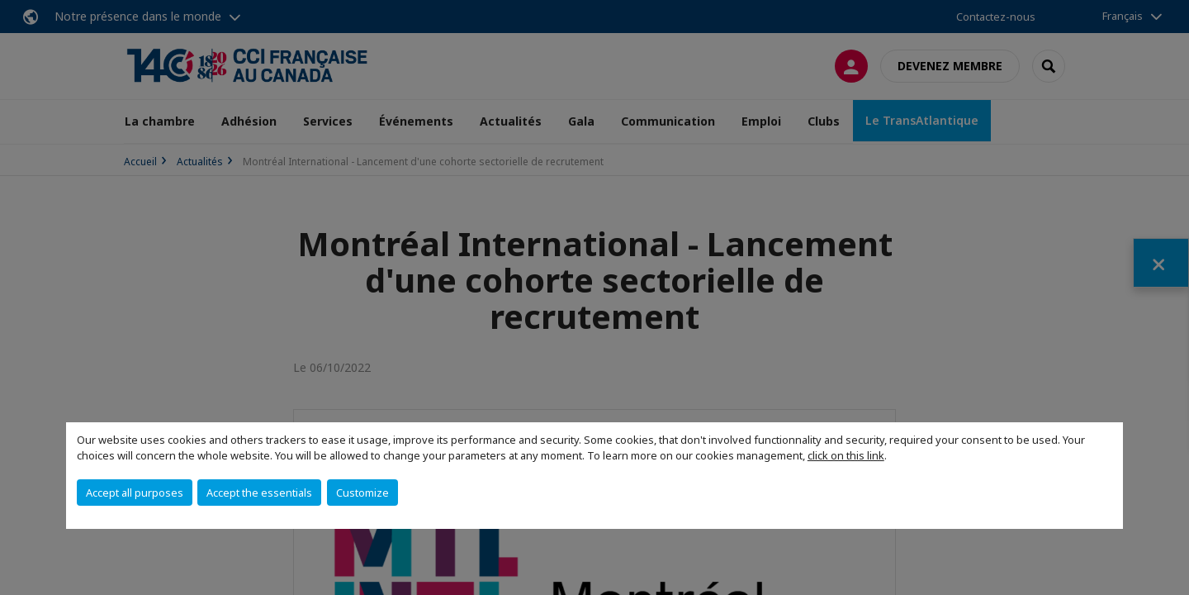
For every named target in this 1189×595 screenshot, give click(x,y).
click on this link (846, 455)
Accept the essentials (259, 492)
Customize (362, 492)
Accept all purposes (134, 492)
